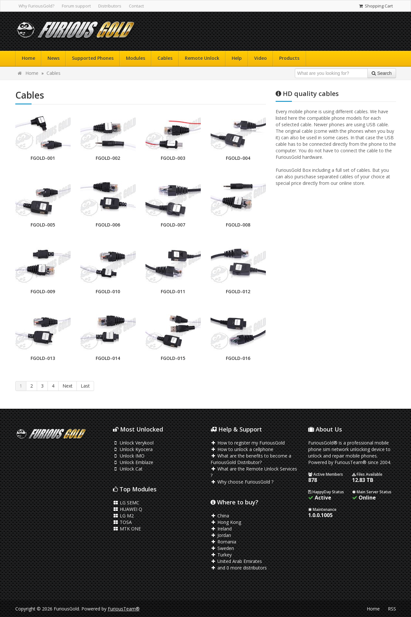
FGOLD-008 (238, 225)
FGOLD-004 (238, 158)
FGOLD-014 (108, 358)
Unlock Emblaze (133, 462)
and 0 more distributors (239, 568)
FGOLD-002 (108, 158)
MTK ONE (127, 529)
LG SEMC (126, 503)
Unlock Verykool (133, 443)
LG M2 (123, 516)
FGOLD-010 (108, 291)
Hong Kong (226, 522)
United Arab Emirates (236, 561)
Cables (165, 58)
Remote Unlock (202, 58)
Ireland (221, 529)
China (220, 516)
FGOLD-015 (173, 358)
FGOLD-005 (43, 225)
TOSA (122, 522)
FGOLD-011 (173, 291)
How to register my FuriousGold (248, 443)
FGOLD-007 (173, 225)
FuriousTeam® (124, 609)
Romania (224, 542)
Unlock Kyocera (133, 449)
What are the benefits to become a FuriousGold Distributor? (251, 459)
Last (85, 386)
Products (289, 58)
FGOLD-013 (43, 358)
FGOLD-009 (43, 291)
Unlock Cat (128, 469)
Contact (136, 6)
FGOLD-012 (238, 291)
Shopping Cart (375, 6)
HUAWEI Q (128, 509)
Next (67, 386)
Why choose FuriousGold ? (242, 482)
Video (260, 58)
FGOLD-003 (173, 158)
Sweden (222, 548)
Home (28, 58)
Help (237, 58)
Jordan (221, 535)
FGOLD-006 (108, 225)
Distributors (109, 6)
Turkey (221, 555)
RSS (392, 609)
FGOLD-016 (238, 358)
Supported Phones (93, 58)
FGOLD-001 (43, 158)
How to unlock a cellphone (242, 449)
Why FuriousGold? (36, 6)
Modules (135, 58)
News (54, 58)
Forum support (76, 6)
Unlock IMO (129, 456)
